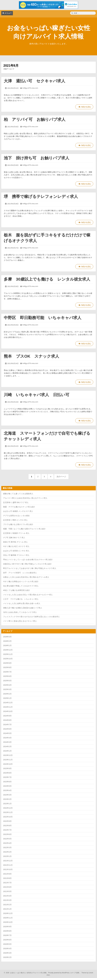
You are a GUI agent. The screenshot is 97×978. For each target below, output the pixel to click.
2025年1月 (7, 698)
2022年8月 (7, 826)
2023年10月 (8, 764)
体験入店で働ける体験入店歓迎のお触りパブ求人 (22, 608)
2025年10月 (8, 659)
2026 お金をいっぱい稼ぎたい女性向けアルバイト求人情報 (26, 973)
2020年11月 (8, 918)
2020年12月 (8, 913)
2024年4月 (7, 738)
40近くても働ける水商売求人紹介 (16, 590)
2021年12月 (8, 861)
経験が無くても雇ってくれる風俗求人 (18, 494)
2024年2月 (7, 746)
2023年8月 (7, 773)
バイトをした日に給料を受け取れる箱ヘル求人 (21, 603)
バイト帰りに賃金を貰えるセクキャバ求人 (20, 621)
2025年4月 (7, 685)
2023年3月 (7, 795)
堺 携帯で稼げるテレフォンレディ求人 (41, 196)
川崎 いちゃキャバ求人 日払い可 (36, 395)
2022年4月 (7, 843)
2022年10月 (8, 817)
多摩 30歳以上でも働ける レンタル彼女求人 (47, 279)
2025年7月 (7, 672)
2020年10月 (8, 922)
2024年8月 (7, 720)
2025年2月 (7, 694)
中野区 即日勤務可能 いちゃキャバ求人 (42, 317)
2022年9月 (7, 821)
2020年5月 (7, 944)
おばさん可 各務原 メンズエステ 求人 (18, 511)
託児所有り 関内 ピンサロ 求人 (15, 520)
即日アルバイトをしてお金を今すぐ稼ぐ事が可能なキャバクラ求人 (29, 568)
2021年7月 (7, 883)
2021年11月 (8, 865)
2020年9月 (7, 927)
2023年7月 (7, 777)
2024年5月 (7, 733)
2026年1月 (7, 645)
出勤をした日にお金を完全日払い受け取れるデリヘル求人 (26, 577)
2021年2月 (7, 905)
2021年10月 (8, 869)
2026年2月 (7, 641)
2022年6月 (7, 834)
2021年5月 (7, 891)
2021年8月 (7, 878)
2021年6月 (7, 887)
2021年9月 (7, 874)
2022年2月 (7, 852)
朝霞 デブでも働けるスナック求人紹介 (19, 507)
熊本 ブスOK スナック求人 (31, 356)
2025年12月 (8, 650)
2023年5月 (7, 786)
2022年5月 (7, 839)
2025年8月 (7, 667)
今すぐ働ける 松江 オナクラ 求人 (16, 546)
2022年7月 (7, 830)
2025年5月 (7, 681)
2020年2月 (7, 957)
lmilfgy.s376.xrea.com (30, 88)
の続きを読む (84, 107)
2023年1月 (7, 804)
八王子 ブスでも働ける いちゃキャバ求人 (21, 599)
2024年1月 (7, 751)
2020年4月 (7, 949)
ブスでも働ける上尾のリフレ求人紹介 (18, 524)
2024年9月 (7, 716)
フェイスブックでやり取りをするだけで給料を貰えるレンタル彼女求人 (31, 617)
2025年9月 (7, 663)
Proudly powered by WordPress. (59, 973)
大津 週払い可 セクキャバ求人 (34, 81)
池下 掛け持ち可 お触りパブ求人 (36, 158)
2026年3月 (7, 637)
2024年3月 (7, 742)
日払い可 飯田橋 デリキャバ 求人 (16, 555)
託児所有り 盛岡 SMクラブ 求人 (16, 502)
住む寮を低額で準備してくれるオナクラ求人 (21, 586)
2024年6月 (7, 729)
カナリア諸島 (75, 973)
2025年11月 (8, 654)
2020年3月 (7, 953)
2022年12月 (8, 808)
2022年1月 (7, 856)
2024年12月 (8, 703)
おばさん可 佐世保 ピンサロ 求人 (16, 551)
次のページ (61, 476)
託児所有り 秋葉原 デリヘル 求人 (16, 533)
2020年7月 (7, 935)
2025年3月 (7, 689)
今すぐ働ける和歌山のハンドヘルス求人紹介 (21, 581)
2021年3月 (7, 900)
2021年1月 (7, 909)
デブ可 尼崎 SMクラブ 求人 (14, 538)
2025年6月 (7, 676)
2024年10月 (8, 711)
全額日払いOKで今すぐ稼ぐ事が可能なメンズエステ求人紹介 (27, 564)
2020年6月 (7, 940)
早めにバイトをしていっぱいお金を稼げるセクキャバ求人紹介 (28, 560)
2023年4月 (7, 790)
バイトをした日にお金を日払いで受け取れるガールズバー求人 (28, 595)
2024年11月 (8, 707)
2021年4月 (7, 896)
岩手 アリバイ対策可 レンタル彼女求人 (20, 573)
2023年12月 (8, 755)
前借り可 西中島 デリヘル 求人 (15, 542)
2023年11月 (8, 760)
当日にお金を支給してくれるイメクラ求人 (20, 612)
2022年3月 (7, 847)
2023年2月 (7, 799)
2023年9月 (7, 768)
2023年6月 (7, 782)
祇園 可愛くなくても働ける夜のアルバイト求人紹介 (24, 529)
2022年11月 (8, 812)
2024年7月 (7, 725)
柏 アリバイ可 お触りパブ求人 (34, 119)
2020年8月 (7, 931)
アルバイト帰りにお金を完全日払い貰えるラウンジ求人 (25, 498)
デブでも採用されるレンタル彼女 (16, 516)
